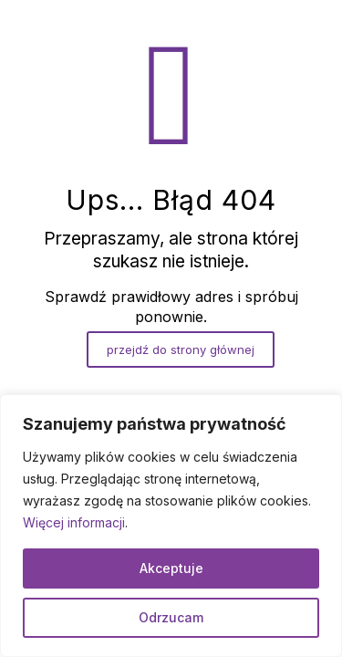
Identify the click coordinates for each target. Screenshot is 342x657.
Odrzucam (171, 617)
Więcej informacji (74, 522)
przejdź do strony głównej (180, 349)
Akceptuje (171, 568)
